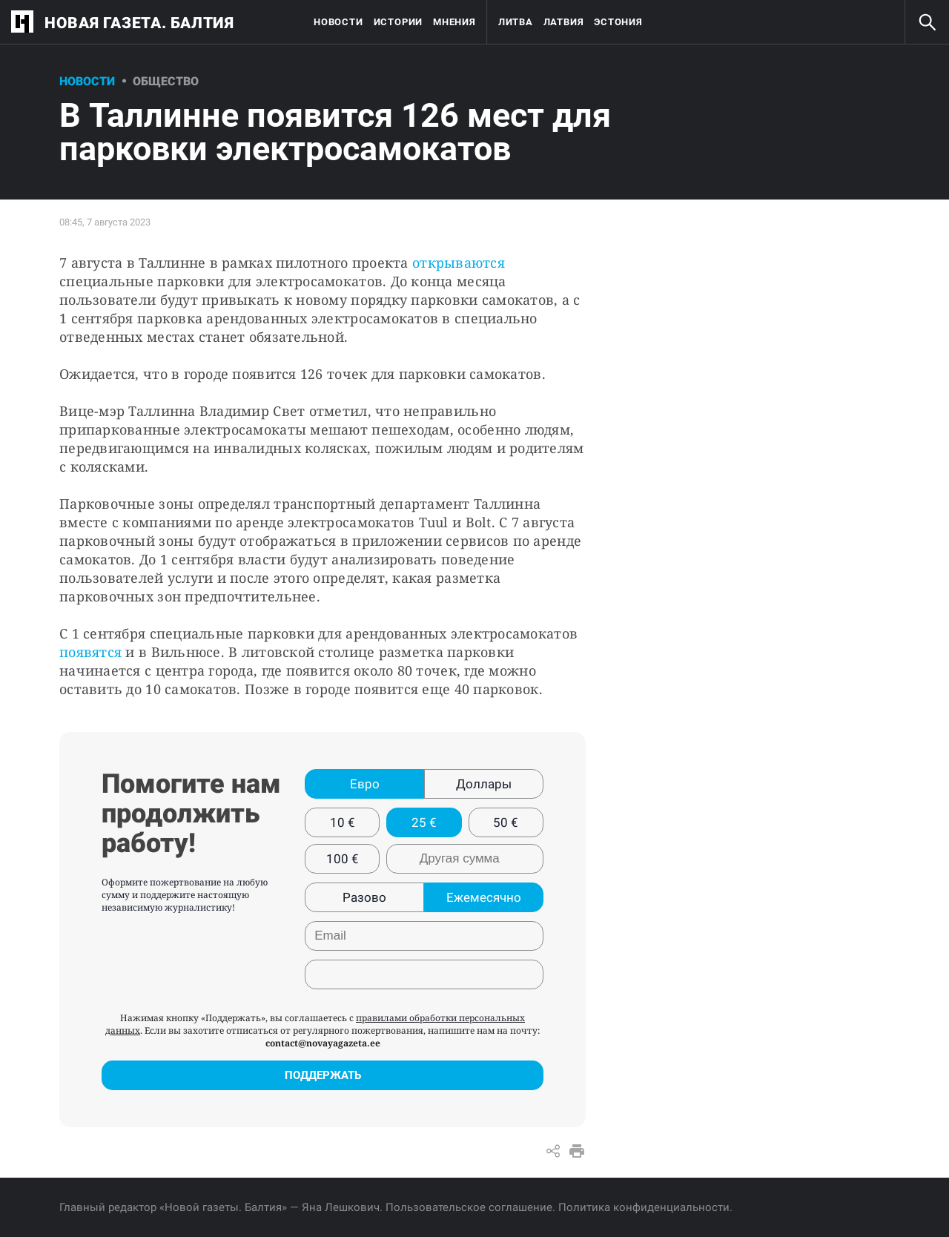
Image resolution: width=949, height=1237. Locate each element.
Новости (338, 21)
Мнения (454, 21)
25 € (424, 822)
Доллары (484, 783)
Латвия (563, 21)
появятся (90, 652)
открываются (458, 262)
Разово (364, 897)
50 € (505, 822)
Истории (398, 21)
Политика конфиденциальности (644, 1207)
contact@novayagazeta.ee (322, 1043)
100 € (342, 858)
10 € (342, 822)
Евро (365, 783)
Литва (515, 21)
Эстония (618, 21)
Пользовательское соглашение (469, 1207)
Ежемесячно (483, 897)
